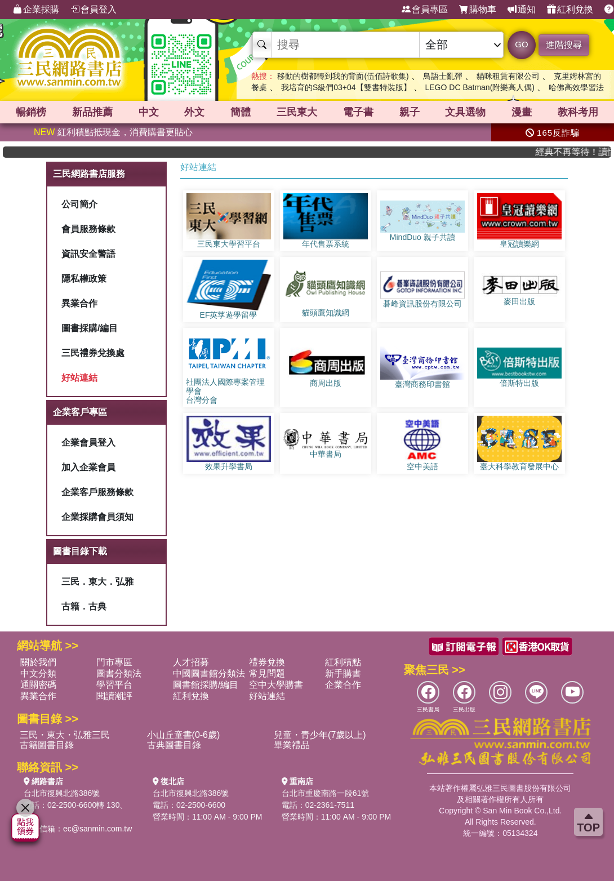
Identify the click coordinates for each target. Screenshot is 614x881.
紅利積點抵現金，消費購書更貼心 (113, 132)
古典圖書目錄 (174, 745)
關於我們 (38, 662)
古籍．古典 (83, 606)
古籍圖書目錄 (47, 745)
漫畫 (521, 112)
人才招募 (191, 662)
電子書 (358, 112)
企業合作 (343, 684)
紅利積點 (343, 662)
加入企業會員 (88, 467)
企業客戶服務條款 (97, 492)
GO (521, 44)
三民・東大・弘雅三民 (65, 735)
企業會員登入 (88, 442)
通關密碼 (38, 684)
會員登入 (93, 9)
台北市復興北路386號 (62, 793)
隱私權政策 (83, 278)
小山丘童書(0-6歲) (183, 735)
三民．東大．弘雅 (97, 581)
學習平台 (114, 684)
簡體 (240, 112)
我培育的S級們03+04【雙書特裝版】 (346, 87)
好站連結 (79, 377)
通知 (522, 9)
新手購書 (343, 673)
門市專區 (114, 662)
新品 (92, 112)
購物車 (477, 9)
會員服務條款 (88, 229)
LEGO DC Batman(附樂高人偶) (479, 87)
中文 (149, 112)
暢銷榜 (31, 112)
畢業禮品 (292, 745)
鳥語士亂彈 (442, 76)
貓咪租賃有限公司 (508, 76)
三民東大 (297, 112)
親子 (409, 112)
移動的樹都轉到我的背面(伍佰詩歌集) (342, 76)
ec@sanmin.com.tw (97, 828)
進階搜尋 (564, 45)
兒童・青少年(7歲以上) (320, 735)
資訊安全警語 (88, 254)
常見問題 (267, 673)
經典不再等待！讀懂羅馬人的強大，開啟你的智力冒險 (579, 152)
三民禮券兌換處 (92, 353)
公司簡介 (79, 204)
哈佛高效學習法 (576, 87)
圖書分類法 (118, 673)
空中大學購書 (276, 684)
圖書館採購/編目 (205, 684)
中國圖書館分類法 (209, 673)
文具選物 (465, 112)
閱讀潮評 (114, 696)
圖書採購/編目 (89, 328)
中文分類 (38, 673)
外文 (194, 112)
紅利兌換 (570, 9)
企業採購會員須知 (97, 517)
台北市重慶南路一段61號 (326, 793)
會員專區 (425, 9)
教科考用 (578, 112)
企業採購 (36, 9)
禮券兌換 (267, 662)
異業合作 (79, 303)
